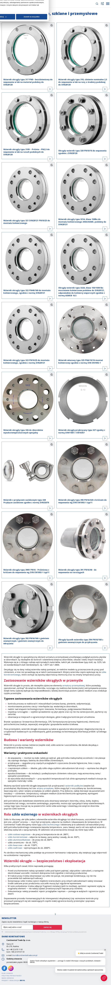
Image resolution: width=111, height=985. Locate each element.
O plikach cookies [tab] (88, 481)
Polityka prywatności (11, 975)
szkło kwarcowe (15, 845)
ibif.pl (22, 980)
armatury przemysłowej (73, 685)
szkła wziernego (24, 814)
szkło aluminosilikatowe (19, 839)
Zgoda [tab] (22, 481)
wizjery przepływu (45, 788)
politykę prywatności (79, 932)
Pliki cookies (7, 973)
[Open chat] (104, 978)
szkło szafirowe (15, 848)
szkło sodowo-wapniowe (19, 834)
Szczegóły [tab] (55, 481)
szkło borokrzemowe (17, 837)
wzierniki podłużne (74, 785)
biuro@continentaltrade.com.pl (24, 955)
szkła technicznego (51, 824)
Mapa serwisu (8, 978)
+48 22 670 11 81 (16, 949)
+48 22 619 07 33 (17, 951)
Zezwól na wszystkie (87, 509)
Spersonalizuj (55, 509)
